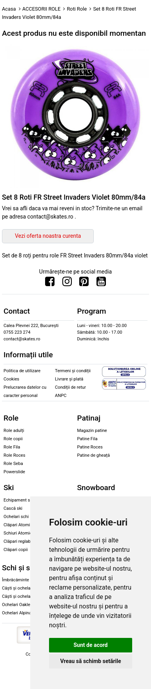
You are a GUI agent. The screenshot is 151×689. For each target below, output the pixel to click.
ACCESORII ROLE (41, 9)
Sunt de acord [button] (90, 645)
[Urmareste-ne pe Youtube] (101, 283)
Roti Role (77, 9)
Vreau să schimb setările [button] (90, 661)
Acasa (9, 9)
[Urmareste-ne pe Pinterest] (84, 283)
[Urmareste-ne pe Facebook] (50, 283)
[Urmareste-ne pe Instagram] (67, 283)
